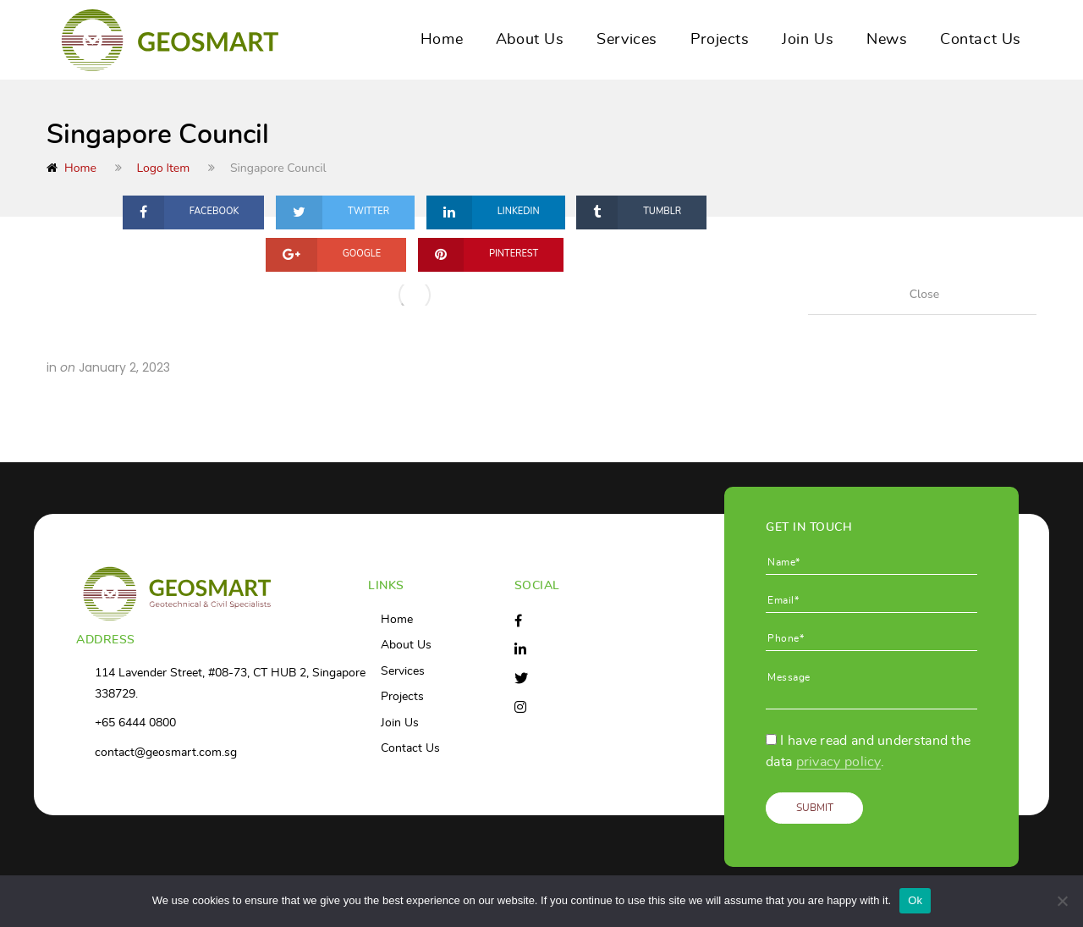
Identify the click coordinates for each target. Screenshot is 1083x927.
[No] (1061, 900)
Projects (720, 39)
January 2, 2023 (124, 367)
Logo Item (163, 168)
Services (626, 39)
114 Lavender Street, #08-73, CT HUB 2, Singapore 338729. (230, 683)
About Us (530, 39)
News (886, 39)
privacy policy (838, 762)
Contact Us (980, 39)
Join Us (807, 39)
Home (442, 39)
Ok (915, 900)
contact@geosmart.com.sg (166, 753)
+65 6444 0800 (135, 723)
